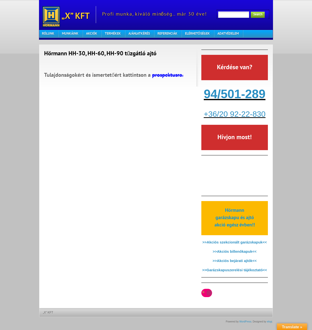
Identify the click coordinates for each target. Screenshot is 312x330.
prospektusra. (167, 75)
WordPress (245, 321)
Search (257, 15)
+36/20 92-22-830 (235, 114)
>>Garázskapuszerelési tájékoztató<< (234, 270)
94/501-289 (234, 94)
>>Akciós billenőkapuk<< (234, 251)
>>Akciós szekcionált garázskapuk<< (234, 242)
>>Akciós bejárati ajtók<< (235, 261)
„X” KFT (66, 14)
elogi (269, 321)
